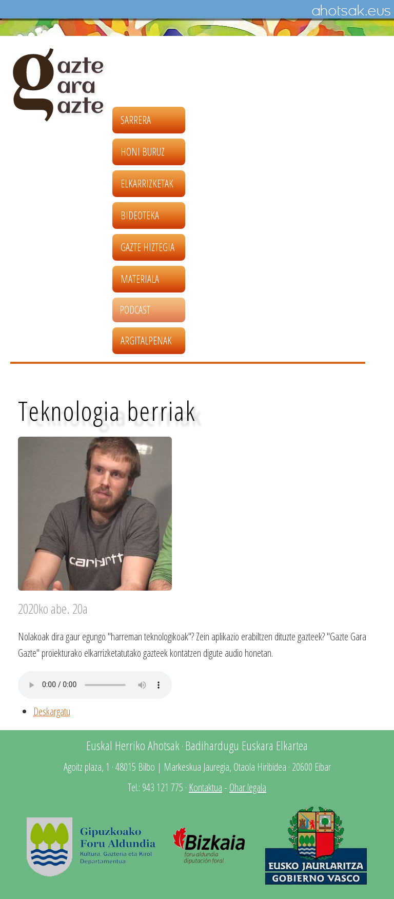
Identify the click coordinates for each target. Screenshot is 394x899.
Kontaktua (205, 787)
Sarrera (136, 120)
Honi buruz (143, 152)
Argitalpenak (146, 340)
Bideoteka (140, 215)
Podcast (135, 310)
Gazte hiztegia (147, 247)
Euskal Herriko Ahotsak (133, 745)
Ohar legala (247, 787)
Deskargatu (51, 711)
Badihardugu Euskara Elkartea (246, 745)
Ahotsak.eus (350, 10)
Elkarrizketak (147, 183)
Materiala (140, 279)
